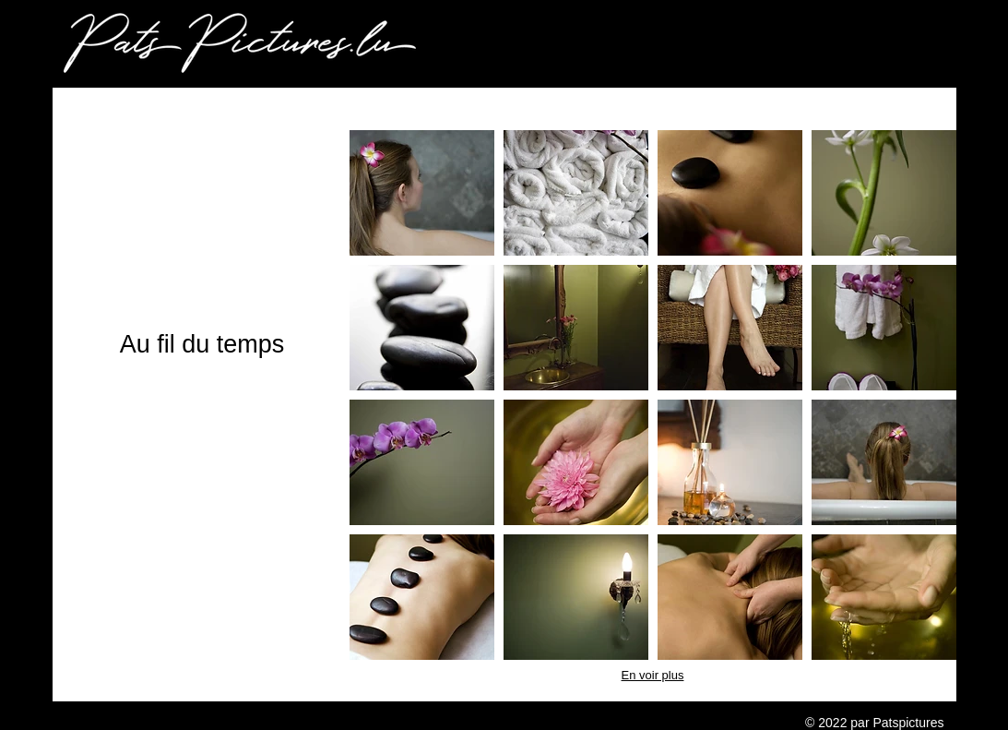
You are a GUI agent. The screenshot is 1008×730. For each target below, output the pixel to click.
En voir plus (653, 675)
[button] (422, 193)
